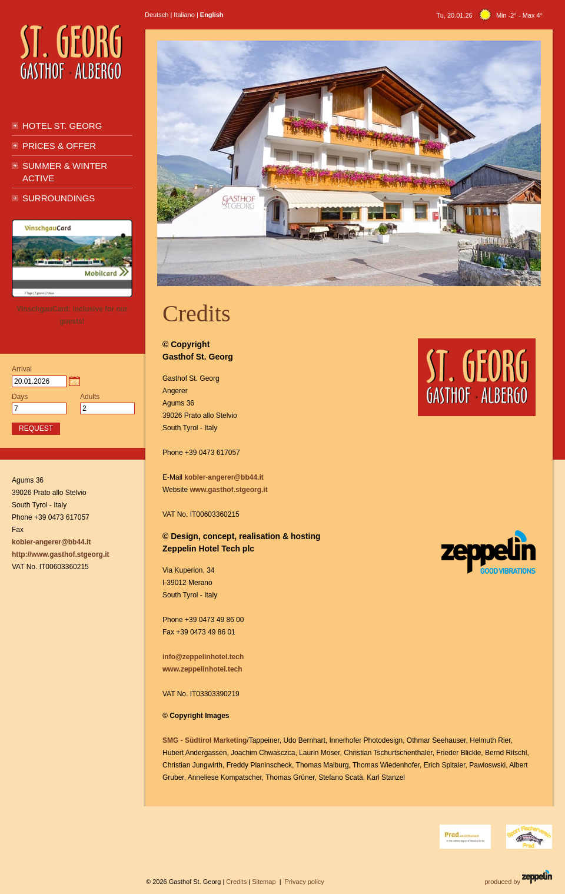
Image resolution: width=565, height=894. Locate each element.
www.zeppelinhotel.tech (202, 669)
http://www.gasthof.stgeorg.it (60, 554)
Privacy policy (304, 881)
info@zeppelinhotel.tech (203, 657)
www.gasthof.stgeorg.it (228, 490)
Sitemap (263, 881)
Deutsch (156, 14)
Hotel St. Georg (62, 126)
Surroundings (58, 198)
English (212, 14)
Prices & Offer (59, 146)
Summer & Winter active (64, 172)
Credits (236, 881)
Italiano (184, 14)
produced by (518, 877)
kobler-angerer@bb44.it (223, 477)
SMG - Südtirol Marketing (204, 740)
